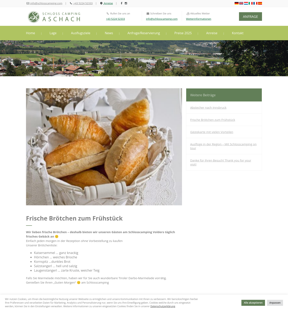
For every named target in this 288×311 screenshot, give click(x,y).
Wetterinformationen (198, 19)
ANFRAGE (250, 16)
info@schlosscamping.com (162, 19)
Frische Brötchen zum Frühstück (212, 120)
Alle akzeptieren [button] (253, 302)
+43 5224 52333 (115, 19)
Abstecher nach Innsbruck (208, 107)
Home (30, 33)
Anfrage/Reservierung (143, 33)
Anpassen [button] (275, 302)
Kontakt (238, 33)
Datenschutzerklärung (162, 306)
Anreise (211, 33)
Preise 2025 (183, 33)
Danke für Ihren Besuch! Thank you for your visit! (220, 162)
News (109, 33)
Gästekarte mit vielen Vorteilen (211, 132)
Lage (53, 33)
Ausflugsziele (80, 33)
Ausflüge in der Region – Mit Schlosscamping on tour (223, 146)
